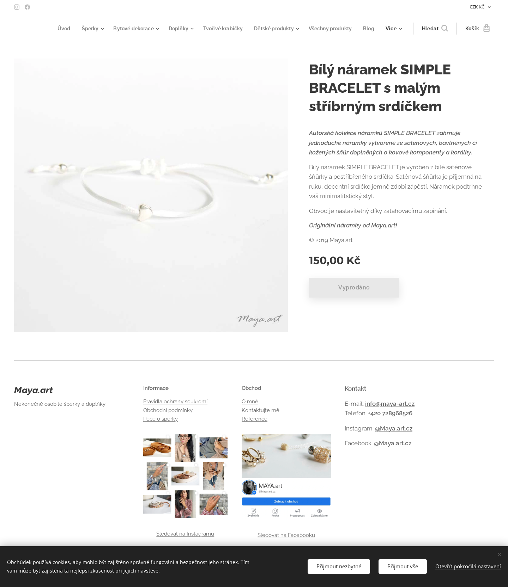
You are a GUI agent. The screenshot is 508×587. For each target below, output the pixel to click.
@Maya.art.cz (393, 428)
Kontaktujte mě (260, 410)
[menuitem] (50, 28)
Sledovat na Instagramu (185, 534)
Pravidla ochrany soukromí (175, 401)
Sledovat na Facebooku (286, 535)
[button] (434, 28)
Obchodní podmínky (168, 410)
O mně (250, 401)
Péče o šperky (160, 419)
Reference (254, 419)
